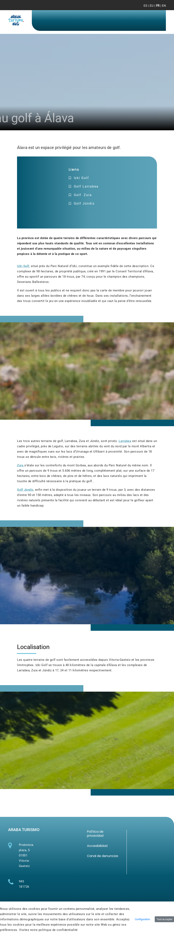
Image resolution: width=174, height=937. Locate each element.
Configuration (142, 919)
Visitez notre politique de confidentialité (48, 930)
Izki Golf (81, 178)
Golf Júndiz (84, 203)
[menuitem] (95, 833)
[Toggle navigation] (159, 8)
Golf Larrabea (86, 186)
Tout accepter (164, 919)
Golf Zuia (83, 195)
